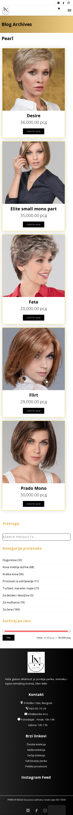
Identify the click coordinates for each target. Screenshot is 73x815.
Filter (8, 637)
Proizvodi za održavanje (18, 581)
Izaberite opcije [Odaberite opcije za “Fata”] (34, 317)
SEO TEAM (61, 799)
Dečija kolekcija (36, 755)
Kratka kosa (10, 574)
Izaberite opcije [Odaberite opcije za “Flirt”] (34, 410)
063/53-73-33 (36, 708)
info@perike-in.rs (36, 714)
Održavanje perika (36, 760)
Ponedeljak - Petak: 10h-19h (36, 719)
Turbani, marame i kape (18, 588)
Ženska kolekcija (36, 744)
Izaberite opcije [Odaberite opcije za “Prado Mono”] (34, 503)
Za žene (8, 609)
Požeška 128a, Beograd (36, 703)
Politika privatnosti (36, 766)
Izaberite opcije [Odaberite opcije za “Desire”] (34, 131)
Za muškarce (11, 602)
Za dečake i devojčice (16, 595)
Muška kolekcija (36, 749)
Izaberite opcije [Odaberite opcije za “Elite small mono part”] (34, 224)
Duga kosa (10, 560)
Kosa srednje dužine (16, 567)
